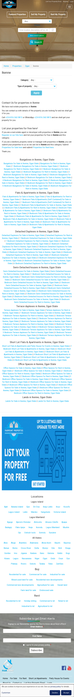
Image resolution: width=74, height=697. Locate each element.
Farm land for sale (28, 590)
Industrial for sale (57, 574)
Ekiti (60, 548)
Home (6, 66)
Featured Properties (17, 14)
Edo (53, 548)
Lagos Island (13, 512)
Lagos (15, 558)
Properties (17, 66)
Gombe (7, 553)
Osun (61, 558)
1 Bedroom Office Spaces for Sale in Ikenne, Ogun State (37, 371)
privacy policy (56, 687)
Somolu (42, 532)
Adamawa (34, 543)
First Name (37, 636)
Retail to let (63, 601)
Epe (28, 507)
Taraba (42, 564)
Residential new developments (49, 580)
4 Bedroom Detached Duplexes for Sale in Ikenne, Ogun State (34, 252)
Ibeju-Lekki (47, 507)
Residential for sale (17, 574)
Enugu (67, 548)
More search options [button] (37, 35)
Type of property (24, 86)
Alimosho (38, 522)
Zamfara (59, 564)
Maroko (34, 512)
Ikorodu (39, 527)
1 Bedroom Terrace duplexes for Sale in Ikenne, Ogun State (45, 313)
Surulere (52, 532)
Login (72, 1)
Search (36, 42)
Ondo (53, 558)
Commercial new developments (20, 585)
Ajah (6, 507)
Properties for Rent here (43, 147)
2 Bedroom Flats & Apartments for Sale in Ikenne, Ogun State (46, 205)
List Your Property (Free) (54, 1)
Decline (55, 693)
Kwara (7, 558)
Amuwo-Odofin (51, 522)
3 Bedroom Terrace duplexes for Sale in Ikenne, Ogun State (45, 321)
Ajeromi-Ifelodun (23, 522)
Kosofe (66, 507)
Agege (10, 522)
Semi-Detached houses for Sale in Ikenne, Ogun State (26, 271)
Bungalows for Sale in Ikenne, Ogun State (21, 163)
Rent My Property (58, 14)
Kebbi (59, 553)
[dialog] (37, 690)
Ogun (27, 66)
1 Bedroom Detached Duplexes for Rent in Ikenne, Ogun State (32, 241)
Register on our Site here (12, 135)
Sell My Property (38, 14)
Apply (36, 92)
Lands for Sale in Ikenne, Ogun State (20, 401)
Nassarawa (26, 558)
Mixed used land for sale (22, 580)
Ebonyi (45, 548)
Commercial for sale (37, 574)
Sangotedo (45, 512)
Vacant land (62, 585)
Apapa (64, 522)
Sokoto (33, 564)
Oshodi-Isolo (30, 532)
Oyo (68, 558)
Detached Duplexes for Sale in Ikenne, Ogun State (23, 235)
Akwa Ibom (46, 543)
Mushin (66, 527)
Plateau (14, 564)
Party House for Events (59, 678)
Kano (42, 553)
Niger (37, 558)
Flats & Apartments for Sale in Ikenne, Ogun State (23, 196)
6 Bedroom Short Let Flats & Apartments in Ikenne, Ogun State (40, 360)
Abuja (13, 543)
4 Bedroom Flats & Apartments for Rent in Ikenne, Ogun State (41, 216)
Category (24, 80)
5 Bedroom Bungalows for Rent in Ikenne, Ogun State (48, 183)
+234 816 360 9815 (14, 117)
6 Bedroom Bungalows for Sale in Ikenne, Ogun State (25, 186)
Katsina (51, 553)
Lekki (25, 512)
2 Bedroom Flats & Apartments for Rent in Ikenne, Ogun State (30, 208)
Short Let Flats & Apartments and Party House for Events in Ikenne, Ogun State (35, 346)
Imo (15, 553)
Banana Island (17, 507)
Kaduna (33, 553)
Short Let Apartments (38, 678)
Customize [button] (6, 693)
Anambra (22, 543)
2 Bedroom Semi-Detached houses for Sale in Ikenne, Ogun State (39, 280)
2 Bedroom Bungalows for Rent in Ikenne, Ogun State (44, 172)
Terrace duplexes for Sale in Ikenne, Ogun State (24, 310)
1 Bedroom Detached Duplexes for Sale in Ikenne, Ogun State (46, 238)
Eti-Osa (36, 507)
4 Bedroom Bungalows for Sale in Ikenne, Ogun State (48, 177)
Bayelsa (67, 543)
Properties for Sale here (12, 147)
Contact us (17, 683)
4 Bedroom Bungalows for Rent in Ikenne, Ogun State (25, 180)
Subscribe (36, 650)
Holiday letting (30, 601)
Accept (66, 693)
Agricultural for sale (45, 585)
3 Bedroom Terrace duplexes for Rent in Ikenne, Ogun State (28, 324)
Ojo (19, 532)
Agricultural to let (45, 606)
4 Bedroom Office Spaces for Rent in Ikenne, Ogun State (32, 385)
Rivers (23, 564)
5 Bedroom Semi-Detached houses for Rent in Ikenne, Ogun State (41, 296)
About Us (7, 683)
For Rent (23, 678)
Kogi (68, 553)
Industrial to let (28, 606)
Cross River (26, 548)
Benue (6, 548)
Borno (14, 548)
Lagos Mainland (52, 527)
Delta (36, 548)
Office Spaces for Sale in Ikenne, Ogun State (22, 368)
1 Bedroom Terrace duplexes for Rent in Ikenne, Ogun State (28, 315)
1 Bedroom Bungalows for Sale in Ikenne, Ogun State (34, 166)
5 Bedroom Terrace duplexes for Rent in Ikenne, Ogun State (28, 332)
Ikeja (30, 527)
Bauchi (57, 543)
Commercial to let (47, 601)
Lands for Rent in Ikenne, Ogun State (53, 401)
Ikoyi (58, 507)
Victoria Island (60, 512)
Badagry (8, 527)
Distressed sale (46, 590)
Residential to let (13, 601)
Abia (5, 543)
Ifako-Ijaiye (20, 527)
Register (65, 1)
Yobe (50, 564)
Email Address (36, 627)
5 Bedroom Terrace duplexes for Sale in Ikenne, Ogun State (45, 329)
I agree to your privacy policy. (36, 645)
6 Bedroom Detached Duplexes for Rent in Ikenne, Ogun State (40, 263)
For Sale (13, 678)
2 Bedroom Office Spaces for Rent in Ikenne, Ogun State (44, 376)
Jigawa (24, 553)
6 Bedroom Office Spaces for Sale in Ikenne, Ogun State (44, 390)
